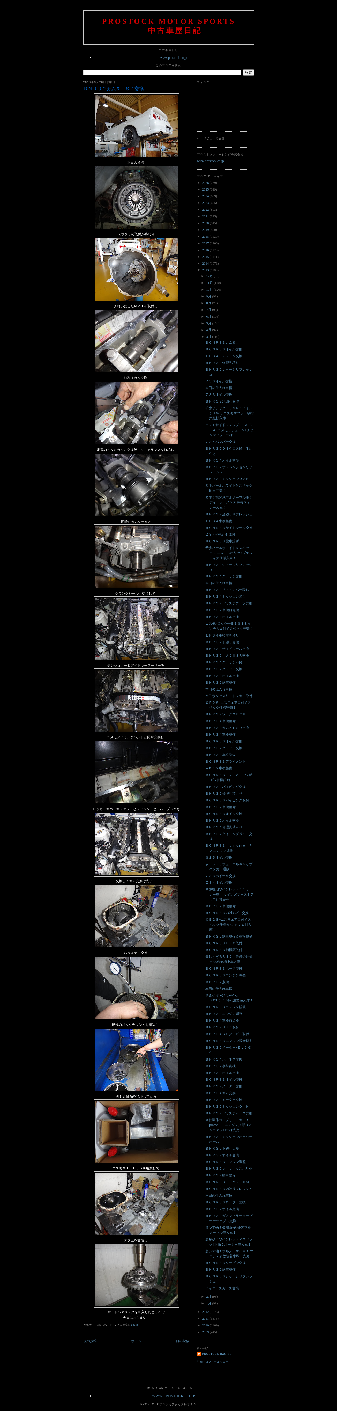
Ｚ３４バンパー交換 (220, 442)
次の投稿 (90, 1341)
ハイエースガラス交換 (222, 1288)
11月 (210, 283)
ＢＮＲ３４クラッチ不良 (223, 662)
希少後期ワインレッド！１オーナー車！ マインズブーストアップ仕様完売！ (229, 894)
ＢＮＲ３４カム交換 (220, 1093)
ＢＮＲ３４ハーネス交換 (223, 1059)
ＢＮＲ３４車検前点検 (222, 1020)
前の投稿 (182, 1341)
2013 (206, 270)
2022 (206, 209)
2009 (206, 1332)
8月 (209, 303)
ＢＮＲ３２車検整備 (220, 807)
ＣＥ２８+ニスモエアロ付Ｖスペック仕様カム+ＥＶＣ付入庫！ (228, 925)
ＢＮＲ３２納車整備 (220, 682)
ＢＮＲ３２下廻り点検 (222, 642)
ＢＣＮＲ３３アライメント (225, 761)
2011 (206, 1318)
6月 (209, 316)
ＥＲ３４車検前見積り (222, 635)
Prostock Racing (217, 1353)
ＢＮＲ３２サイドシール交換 (227, 649)
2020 (206, 223)
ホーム (136, 1341)
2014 (206, 263)
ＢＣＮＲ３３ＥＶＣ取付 (223, 943)
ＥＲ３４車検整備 (218, 521)
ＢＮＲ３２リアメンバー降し (227, 590)
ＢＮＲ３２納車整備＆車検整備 (228, 936)
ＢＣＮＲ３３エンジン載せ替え (228, 1041)
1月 (209, 1303)
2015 (206, 257)
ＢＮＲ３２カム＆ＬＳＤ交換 (113, 88)
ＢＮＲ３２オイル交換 (222, 676)
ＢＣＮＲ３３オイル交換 (223, 349)
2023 (206, 203)
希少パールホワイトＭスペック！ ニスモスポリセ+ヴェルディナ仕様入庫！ (228, 553)
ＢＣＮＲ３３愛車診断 (222, 541)
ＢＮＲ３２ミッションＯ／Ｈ (227, 479)
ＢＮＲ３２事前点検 (220, 1066)
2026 (206, 183)
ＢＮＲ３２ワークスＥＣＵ (225, 714)
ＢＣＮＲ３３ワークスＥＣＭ (227, 1182)
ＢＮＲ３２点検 (217, 982)
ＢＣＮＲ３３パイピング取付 (227, 800)
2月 (209, 1296)
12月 (210, 276)
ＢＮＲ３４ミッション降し (225, 596)
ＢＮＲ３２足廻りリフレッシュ (228, 514)
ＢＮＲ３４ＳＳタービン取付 (227, 1034)
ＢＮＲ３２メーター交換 (223, 1086)
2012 (206, 1312)
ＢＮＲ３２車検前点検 (222, 610)
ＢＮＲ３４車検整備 (220, 721)
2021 (206, 216)
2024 (206, 196)
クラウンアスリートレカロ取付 (228, 696)
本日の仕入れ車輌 (218, 388)
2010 (206, 1325)
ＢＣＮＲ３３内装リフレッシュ (228, 1189)
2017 (206, 243)
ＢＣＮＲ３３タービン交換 (225, 1263)
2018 (206, 236)
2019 (206, 230)
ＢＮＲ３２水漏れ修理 (222, 401)
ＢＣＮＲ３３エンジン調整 (225, 975)
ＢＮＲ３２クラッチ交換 (223, 669)
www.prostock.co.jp (173, 58)
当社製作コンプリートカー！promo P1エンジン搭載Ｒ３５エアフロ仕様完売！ (228, 1125)
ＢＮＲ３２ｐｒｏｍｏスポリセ (228, 1169)
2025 (206, 189)
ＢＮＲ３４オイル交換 (222, 460)
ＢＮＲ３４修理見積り (222, 363)
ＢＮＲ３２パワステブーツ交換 (228, 603)
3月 (209, 337)
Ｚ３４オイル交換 (218, 882)
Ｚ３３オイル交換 (218, 381)
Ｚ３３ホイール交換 (220, 876)
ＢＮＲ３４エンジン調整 (223, 1014)
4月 (209, 330)
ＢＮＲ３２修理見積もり (223, 793)
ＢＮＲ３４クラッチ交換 (223, 576)
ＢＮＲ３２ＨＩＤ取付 (222, 1027)
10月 (210, 289)
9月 (209, 296)
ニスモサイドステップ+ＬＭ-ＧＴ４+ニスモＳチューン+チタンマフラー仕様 (229, 430)
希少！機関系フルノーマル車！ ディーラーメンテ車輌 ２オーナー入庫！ (229, 502)
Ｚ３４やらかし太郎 (220, 534)
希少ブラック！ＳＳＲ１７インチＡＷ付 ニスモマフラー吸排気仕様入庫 (229, 413)
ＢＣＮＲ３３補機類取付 (223, 950)
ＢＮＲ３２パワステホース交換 (228, 1113)
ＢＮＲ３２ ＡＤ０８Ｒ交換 (227, 655)
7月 (209, 310)
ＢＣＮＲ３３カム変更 (222, 343)
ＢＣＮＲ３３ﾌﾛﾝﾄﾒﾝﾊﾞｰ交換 (227, 913)
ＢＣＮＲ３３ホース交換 (223, 968)
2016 (206, 250)
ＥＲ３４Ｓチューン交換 (223, 356)
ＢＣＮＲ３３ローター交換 (225, 1202)
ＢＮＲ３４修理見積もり (223, 827)
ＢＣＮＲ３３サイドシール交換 (228, 528)
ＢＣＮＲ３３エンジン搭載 (225, 1007)
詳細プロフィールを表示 (212, 1361)
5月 (209, 323)
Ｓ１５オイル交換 (218, 857)
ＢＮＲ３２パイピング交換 (225, 787)
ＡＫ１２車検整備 (218, 768)
